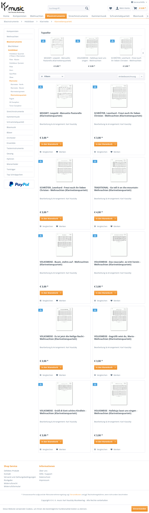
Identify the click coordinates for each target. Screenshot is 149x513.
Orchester (11, 138)
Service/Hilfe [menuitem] (138, 2)
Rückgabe (8, 480)
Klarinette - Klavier (17, 88)
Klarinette (13, 81)
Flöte (11, 67)
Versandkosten (75, 494)
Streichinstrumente (15, 111)
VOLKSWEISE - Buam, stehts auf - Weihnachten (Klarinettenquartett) (64, 263)
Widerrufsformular (12, 486)
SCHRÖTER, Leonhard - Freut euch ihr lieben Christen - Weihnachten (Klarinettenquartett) (126, 59)
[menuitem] (69, 8)
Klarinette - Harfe (17, 84)
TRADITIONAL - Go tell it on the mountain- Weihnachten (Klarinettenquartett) (116, 189)
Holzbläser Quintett (16, 63)
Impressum (44, 480)
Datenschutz (44, 477)
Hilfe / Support (45, 474)
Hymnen (10, 159)
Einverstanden (139, 508)
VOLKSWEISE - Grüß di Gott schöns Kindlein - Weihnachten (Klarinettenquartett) (63, 412)
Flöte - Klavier (14, 59)
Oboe (11, 77)
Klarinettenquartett (18, 95)
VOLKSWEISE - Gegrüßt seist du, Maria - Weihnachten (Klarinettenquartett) (114, 337)
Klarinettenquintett (17, 91)
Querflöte (12, 74)
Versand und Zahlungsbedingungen (20, 477)
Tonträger (11, 169)
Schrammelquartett (15, 122)
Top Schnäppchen (15, 174)
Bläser (9, 132)
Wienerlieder (12, 164)
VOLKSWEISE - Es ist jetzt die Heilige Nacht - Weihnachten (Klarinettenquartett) (62, 337)
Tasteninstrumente (15, 148)
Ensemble (11, 143)
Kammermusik (13, 116)
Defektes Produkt (11, 470)
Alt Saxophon (14, 102)
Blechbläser (13, 46)
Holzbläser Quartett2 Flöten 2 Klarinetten (17, 55)
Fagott (11, 98)
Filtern (45, 76)
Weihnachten (12, 36)
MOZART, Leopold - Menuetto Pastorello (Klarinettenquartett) (57, 59)
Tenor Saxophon (15, 106)
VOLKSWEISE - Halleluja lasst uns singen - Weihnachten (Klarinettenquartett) (91, 59)
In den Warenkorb (51, 143)
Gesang (10, 153)
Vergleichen (46, 152)
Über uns (43, 470)
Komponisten (12, 31)
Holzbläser (13, 50)
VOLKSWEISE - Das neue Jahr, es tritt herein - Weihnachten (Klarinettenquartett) (117, 263)
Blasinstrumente (14, 42)
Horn (11, 70)
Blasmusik (11, 127)
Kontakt (7, 474)
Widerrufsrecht (10, 483)
